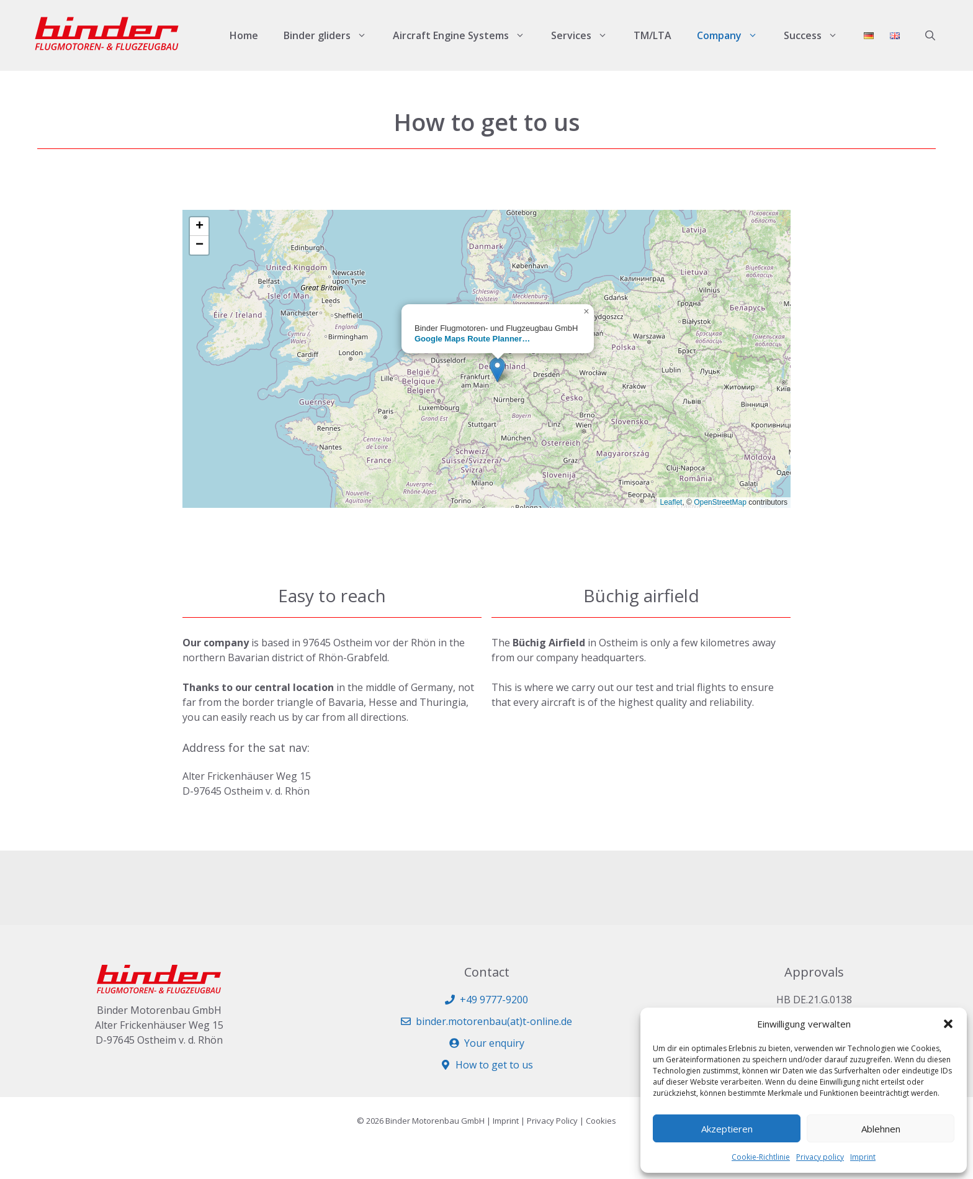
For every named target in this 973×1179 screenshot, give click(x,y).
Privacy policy (820, 1157)
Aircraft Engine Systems (465, 35)
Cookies (601, 1120)
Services (586, 35)
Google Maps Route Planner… (472, 338)
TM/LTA (652, 35)
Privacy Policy (552, 1120)
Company (734, 35)
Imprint (863, 1157)
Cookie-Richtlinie (761, 1157)
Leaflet (671, 502)
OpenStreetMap (720, 502)
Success (817, 35)
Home (244, 35)
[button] (948, 1024)
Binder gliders (332, 35)
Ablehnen (880, 1129)
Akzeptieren (727, 1129)
